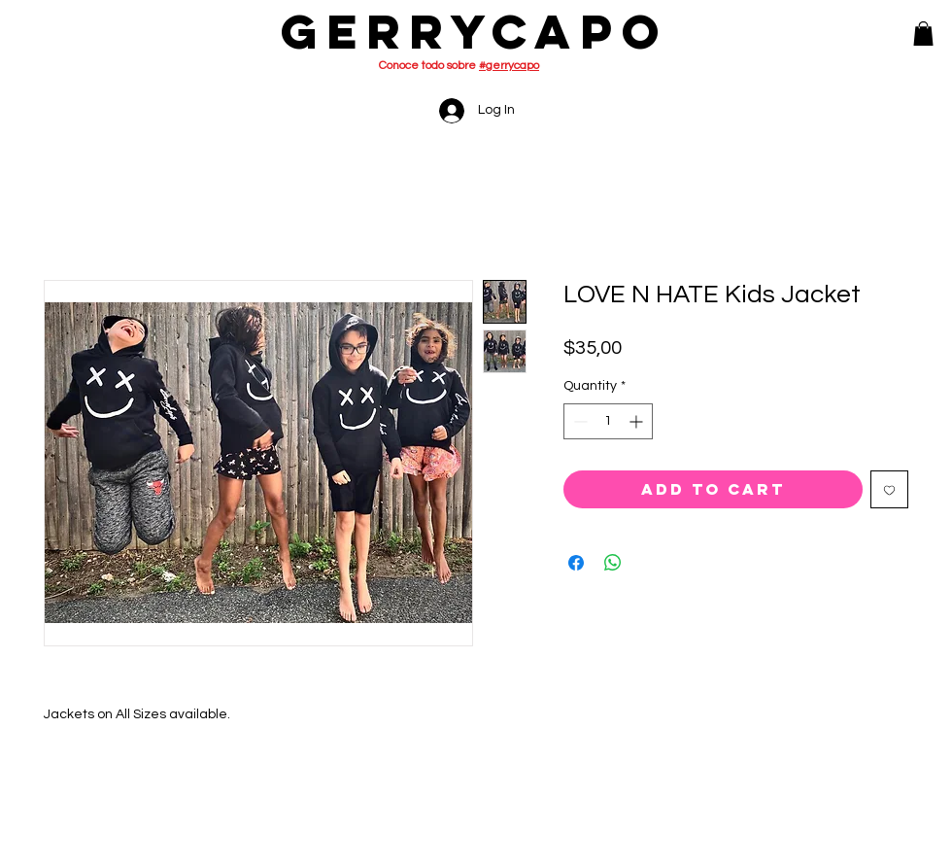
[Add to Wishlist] (889, 489)
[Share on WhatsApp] (613, 562)
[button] (923, 33)
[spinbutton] (608, 421)
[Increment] (638, 421)
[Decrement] (578, 421)
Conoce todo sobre (459, 65)
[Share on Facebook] (576, 562)
